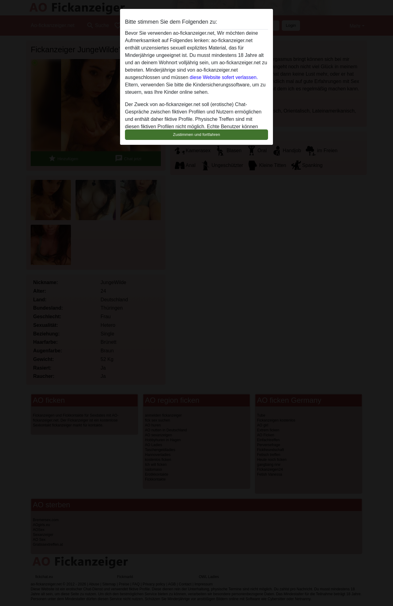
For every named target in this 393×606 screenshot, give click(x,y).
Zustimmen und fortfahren (196, 134)
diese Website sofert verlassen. (224, 77)
